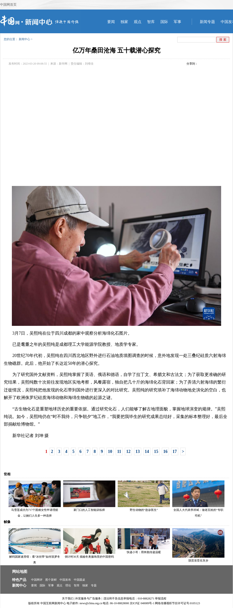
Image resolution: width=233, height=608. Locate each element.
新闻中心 (24, 39)
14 (147, 451)
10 (110, 451)
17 (174, 451)
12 (128, 451)
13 (137, 451)
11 (119, 451)
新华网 (63, 63)
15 (156, 451)
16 (165, 451)
